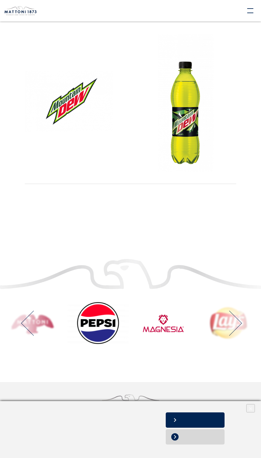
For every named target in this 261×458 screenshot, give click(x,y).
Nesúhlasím (201, 436)
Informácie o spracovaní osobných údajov (49, 445)
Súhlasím (201, 419)
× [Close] (250, 408)
